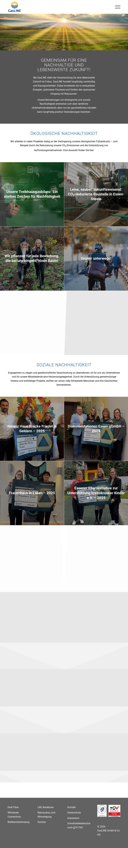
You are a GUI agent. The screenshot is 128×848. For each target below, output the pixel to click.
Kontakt (71, 807)
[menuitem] (116, 7)
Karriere (42, 822)
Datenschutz (74, 812)
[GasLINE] (15, 7)
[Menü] (116, 7)
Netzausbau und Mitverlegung (46, 814)
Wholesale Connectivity (14, 814)
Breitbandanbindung (18, 822)
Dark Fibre (13, 807)
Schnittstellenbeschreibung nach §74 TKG (78, 825)
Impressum (73, 818)
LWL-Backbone (46, 807)
